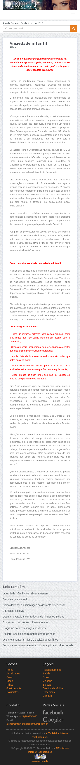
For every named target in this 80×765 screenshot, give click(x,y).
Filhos (9, 684)
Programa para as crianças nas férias (24, 628)
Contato (47, 695)
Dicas (9, 680)
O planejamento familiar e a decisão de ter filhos (30, 639)
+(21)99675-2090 (28, 716)
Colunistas (12, 692)
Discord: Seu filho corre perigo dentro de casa (29, 633)
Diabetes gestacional (15, 599)
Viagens (47, 680)
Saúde (46, 673)
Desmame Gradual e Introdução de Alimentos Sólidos (33, 616)
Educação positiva (13, 610)
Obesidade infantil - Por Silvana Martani (25, 593)
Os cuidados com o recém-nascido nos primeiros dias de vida (38, 645)
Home (9, 669)
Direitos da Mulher (53, 688)
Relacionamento (52, 669)
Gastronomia (13, 688)
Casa (9, 677)
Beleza (47, 684)
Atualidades (13, 673)
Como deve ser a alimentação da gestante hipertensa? (34, 605)
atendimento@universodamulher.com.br (27, 724)
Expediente (49, 692)
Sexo (46, 677)
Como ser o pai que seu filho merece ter (26, 622)
